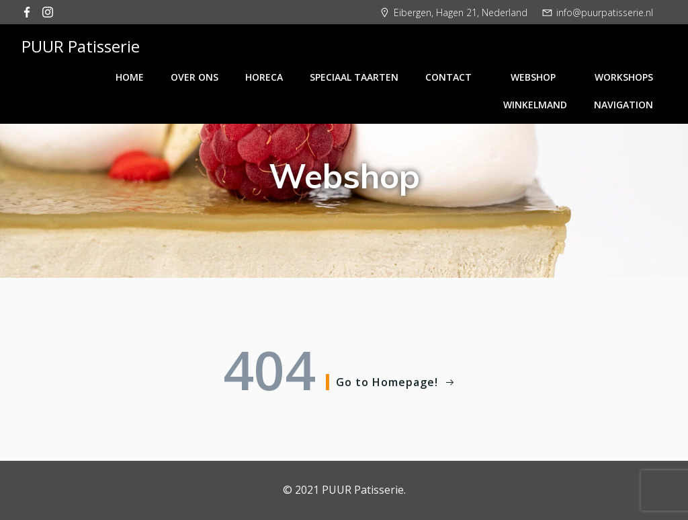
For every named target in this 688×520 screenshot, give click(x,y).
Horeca (264, 77)
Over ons (194, 77)
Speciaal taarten (354, 77)
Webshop (539, 77)
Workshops (624, 77)
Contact (454, 77)
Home (130, 77)
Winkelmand (535, 104)
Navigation (623, 104)
